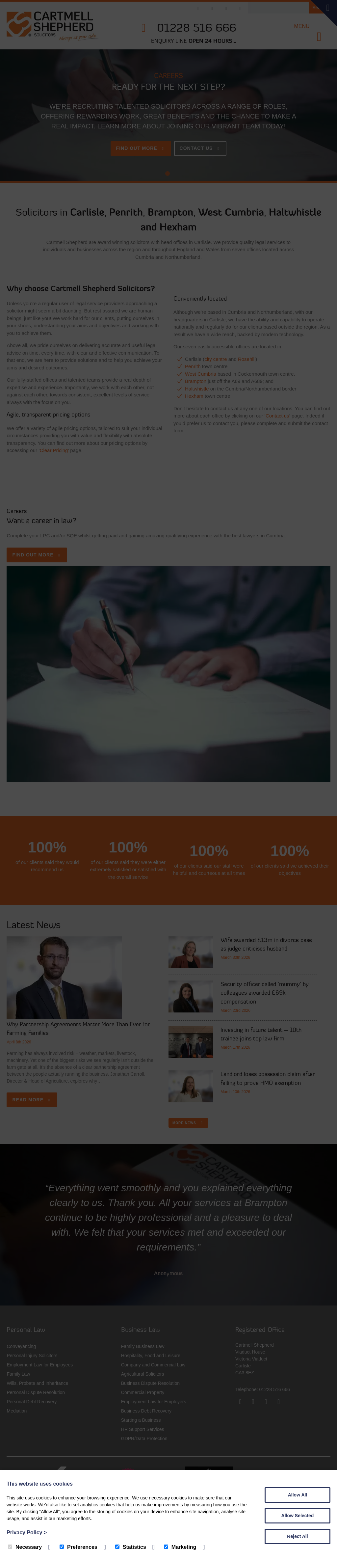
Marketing (180, 1547)
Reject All (297, 1536)
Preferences (78, 1547)
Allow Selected (297, 1515)
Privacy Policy (27, 1532)
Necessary (25, 1547)
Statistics (130, 1547)
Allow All (297, 1494)
